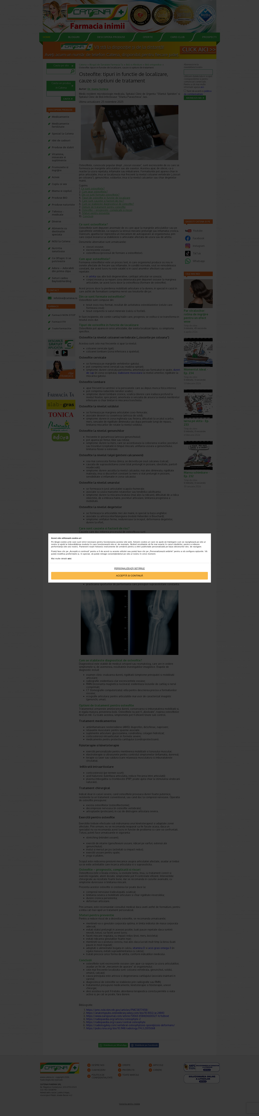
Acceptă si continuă (129, 575)
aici (69, 558)
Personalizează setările (129, 568)
